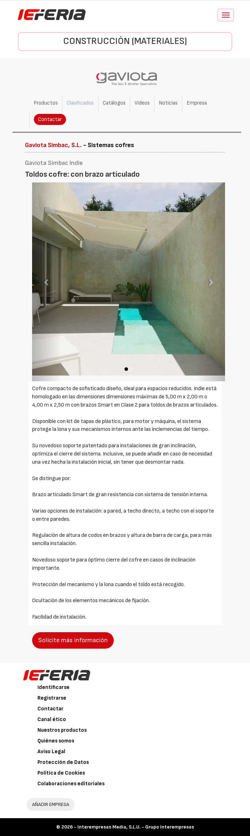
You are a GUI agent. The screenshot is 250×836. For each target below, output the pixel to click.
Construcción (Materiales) (125, 41)
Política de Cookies (61, 773)
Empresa (197, 103)
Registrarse (51, 698)
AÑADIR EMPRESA (50, 804)
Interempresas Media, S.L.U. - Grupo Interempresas (135, 827)
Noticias (168, 103)
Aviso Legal (51, 751)
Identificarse (53, 687)
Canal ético (51, 719)
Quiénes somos (55, 740)
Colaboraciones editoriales (70, 783)
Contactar (50, 119)
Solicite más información (73, 640)
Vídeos (142, 103)
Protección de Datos (63, 762)
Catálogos (114, 103)
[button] (46, 281)
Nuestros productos (62, 730)
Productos (46, 103)
